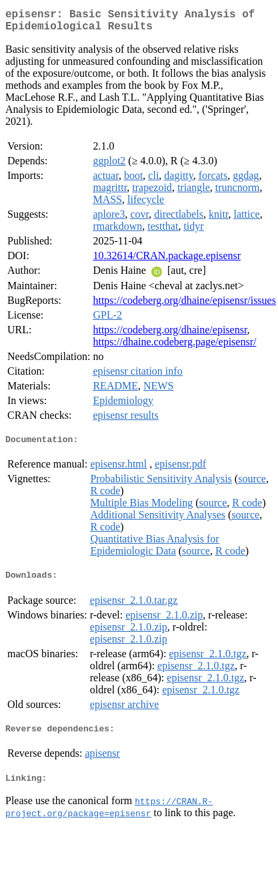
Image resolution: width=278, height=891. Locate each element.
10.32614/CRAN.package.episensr (167, 260)
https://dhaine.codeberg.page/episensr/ (174, 347)
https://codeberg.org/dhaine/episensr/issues (184, 305)
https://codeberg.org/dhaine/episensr (170, 335)
